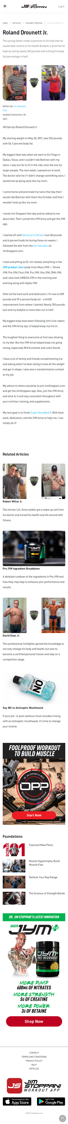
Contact (34, 1053)
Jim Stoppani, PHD (34, 6)
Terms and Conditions (34, 1057)
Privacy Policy (34, 1061)
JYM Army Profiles (34, 23)
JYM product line (13, 267)
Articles (17, 23)
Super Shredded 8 (40, 412)
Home (5, 23)
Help (34, 1065)
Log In (61, 6)
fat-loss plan (40, 245)
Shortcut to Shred (32, 235)
